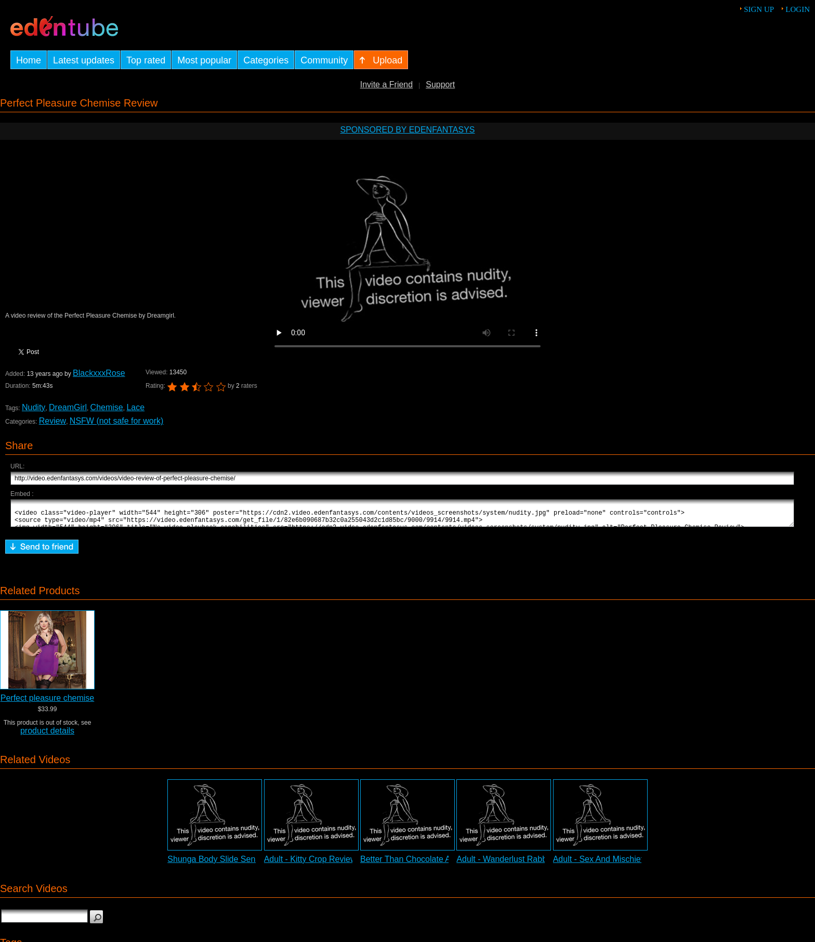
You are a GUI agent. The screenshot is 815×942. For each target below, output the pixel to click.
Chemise (106, 407)
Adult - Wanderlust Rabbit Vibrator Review (534, 863)
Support (440, 84)
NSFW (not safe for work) (116, 420)
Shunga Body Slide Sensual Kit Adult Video (247, 863)
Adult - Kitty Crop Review (310, 863)
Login (797, 9)
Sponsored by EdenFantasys (407, 129)
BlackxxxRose (99, 373)
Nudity (33, 407)
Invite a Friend (386, 84)
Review (52, 420)
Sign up (759, 9)
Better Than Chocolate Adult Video (424, 863)
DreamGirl (68, 407)
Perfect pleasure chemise (48, 702)
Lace (135, 407)
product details (47, 735)
